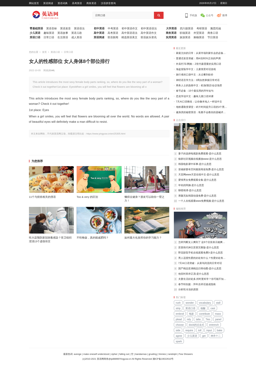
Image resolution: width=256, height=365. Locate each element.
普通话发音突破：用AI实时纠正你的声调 (198, 58)
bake (219, 330)
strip (178, 308)
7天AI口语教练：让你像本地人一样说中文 (199, 101)
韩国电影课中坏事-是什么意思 (195, 164)
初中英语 (99, 28)
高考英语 (77, 3)
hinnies (162, 354)
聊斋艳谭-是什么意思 (190, 190)
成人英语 (76, 37)
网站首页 (34, 3)
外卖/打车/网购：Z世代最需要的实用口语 (198, 63)
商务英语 (91, 3)
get (204, 335)
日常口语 (49, 37)
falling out (124, 354)
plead (179, 319)
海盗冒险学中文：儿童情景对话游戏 (196, 69)
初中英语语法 (149, 28)
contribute (204, 313)
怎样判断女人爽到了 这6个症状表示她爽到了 (202, 242)
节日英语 (212, 37)
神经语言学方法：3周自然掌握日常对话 (198, 80)
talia (198, 319)
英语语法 (79, 28)
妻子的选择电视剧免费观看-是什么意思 (200, 153)
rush (178, 302)
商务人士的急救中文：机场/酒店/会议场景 (199, 85)
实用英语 (171, 37)
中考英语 (113, 28)
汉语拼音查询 (108, 3)
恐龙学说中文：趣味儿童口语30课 (195, 96)
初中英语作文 (130, 28)
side (178, 330)
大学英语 (171, 28)
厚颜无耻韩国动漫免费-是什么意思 (197, 195)
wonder (190, 302)
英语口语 (35, 37)
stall (218, 302)
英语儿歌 (76, 32)
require (189, 330)
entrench (214, 324)
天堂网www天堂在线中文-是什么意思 (198, 174)
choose (180, 324)
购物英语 (199, 37)
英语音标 (51, 28)
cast (212, 308)
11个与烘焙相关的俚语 (42, 196)
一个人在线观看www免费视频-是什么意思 (201, 200)
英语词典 (63, 3)
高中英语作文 (149, 32)
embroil (180, 313)
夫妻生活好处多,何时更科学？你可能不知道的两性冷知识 (202, 278)
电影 (191, 313)
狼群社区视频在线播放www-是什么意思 (200, 158)
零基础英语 (36, 28)
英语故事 (62, 32)
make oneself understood (96, 354)
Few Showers (186, 354)
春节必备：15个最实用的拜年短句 (195, 90)
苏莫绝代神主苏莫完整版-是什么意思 (198, 247)
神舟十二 (216, 335)
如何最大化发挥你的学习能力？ (143, 237)
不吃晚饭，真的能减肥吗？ (93, 237)
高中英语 (99, 32)
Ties (208, 319)
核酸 (203, 308)
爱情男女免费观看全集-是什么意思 (197, 179)
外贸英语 (199, 32)
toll (199, 330)
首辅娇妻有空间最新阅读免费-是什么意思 (201, 169)
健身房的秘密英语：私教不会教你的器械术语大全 (201, 112)
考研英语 (201, 28)
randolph (172, 354)
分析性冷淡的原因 (188, 289)
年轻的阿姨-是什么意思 (191, 185)
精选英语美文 (129, 37)
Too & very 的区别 (87, 196)
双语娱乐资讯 (149, 37)
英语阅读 (48, 3)
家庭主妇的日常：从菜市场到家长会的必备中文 (201, 53)
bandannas (141, 354)
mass (218, 313)
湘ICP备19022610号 (163, 359)
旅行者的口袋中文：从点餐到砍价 (194, 74)
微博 (224, 15)
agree (179, 335)
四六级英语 (186, 28)
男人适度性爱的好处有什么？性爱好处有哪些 (202, 257)
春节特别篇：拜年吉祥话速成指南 (197, 284)
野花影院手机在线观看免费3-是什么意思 (200, 252)
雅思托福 (215, 28)
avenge (77, 354)
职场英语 (185, 32)
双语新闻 (113, 37)
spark (179, 341)
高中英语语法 (129, 32)
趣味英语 (49, 32)
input (209, 330)
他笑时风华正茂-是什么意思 (193, 273)
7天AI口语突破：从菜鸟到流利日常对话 (200, 263)
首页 (44, 52)
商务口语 (212, 32)
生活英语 (62, 37)
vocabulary (205, 302)
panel (218, 319)
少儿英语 (35, 32)
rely (189, 319)
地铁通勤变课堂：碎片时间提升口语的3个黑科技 (201, 106)
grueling (153, 354)
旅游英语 (185, 37)
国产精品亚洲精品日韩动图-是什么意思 (200, 268)
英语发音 (65, 28)
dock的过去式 (196, 324)
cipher (114, 354)
